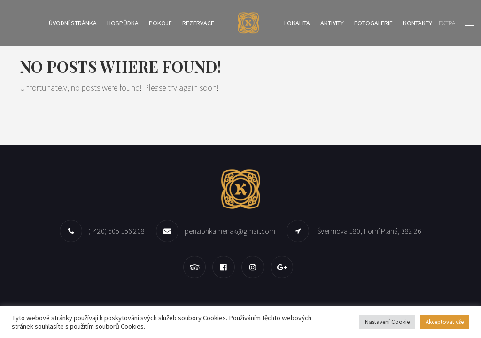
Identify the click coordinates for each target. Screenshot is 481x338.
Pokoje (160, 23)
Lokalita (297, 23)
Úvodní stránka (73, 23)
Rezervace (198, 23)
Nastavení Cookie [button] (387, 322)
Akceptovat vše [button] (445, 322)
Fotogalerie (373, 23)
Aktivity (332, 23)
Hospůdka (123, 23)
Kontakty (417, 23)
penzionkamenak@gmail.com (230, 231)
